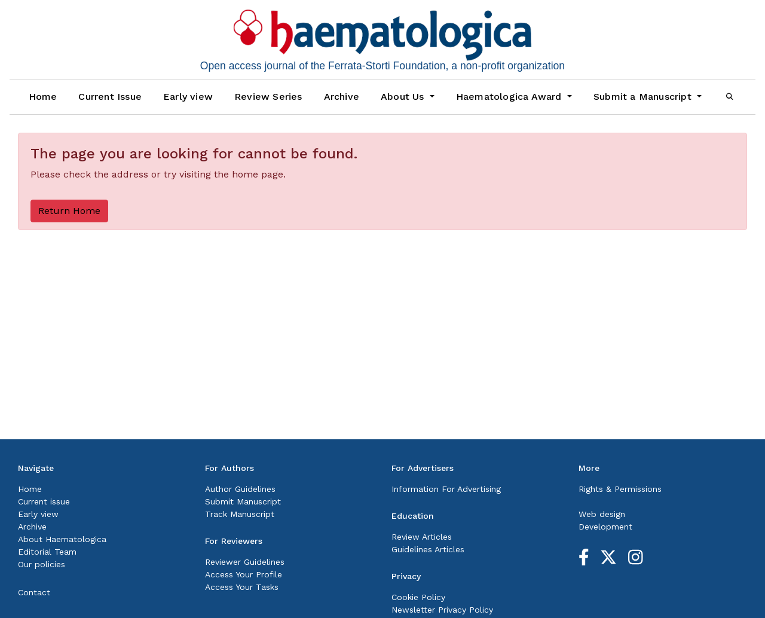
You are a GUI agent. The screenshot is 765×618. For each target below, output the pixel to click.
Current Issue (110, 96)
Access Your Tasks (242, 587)
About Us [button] (404, 96)
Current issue (44, 501)
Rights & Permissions (620, 489)
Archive (341, 96)
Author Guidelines (240, 489)
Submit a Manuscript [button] (643, 96)
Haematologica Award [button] (510, 96)
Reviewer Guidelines (244, 562)
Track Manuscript (239, 514)
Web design (602, 514)
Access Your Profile (243, 574)
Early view (188, 96)
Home (43, 96)
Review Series (268, 96)
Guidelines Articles (427, 549)
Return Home (69, 210)
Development (605, 526)
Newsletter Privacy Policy (442, 609)
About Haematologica (62, 539)
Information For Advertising (446, 489)
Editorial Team (47, 551)
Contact (34, 592)
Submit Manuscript (243, 501)
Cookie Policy (418, 597)
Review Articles (421, 536)
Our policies (41, 564)
